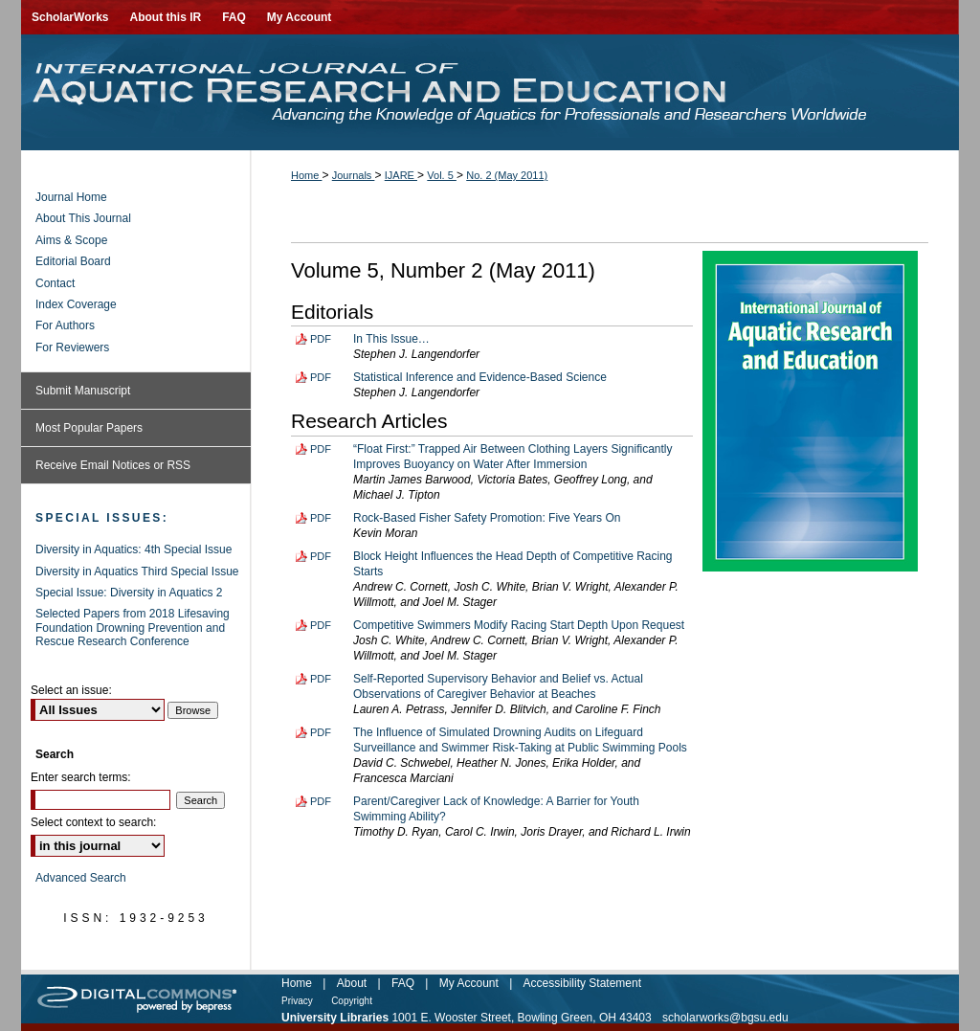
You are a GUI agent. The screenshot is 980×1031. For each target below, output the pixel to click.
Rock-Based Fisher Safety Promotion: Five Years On (486, 518)
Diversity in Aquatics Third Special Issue (137, 571)
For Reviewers (72, 347)
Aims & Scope (71, 240)
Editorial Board (73, 261)
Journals (353, 175)
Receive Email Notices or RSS (112, 465)
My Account (469, 983)
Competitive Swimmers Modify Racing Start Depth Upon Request (518, 625)
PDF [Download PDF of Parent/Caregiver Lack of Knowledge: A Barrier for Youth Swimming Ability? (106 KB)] (320, 801)
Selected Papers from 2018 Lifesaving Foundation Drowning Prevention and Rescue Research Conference (132, 627)
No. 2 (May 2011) (506, 175)
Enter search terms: (81, 777)
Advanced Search (80, 878)
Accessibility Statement (582, 983)
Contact (55, 283)
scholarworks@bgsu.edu (725, 1017)
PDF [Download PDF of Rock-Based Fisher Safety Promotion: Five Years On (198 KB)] (320, 518)
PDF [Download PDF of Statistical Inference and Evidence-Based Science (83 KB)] (320, 377)
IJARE (401, 175)
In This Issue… (391, 339)
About (352, 983)
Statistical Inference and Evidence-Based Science (480, 377)
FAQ (402, 983)
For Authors (65, 325)
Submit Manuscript (82, 390)
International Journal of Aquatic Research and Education (490, 92)
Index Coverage (76, 304)
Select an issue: (71, 690)
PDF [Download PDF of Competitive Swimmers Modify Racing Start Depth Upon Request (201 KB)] (320, 625)
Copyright (351, 1001)
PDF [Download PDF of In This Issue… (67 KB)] (320, 339)
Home (306, 175)
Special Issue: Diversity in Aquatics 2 (128, 592)
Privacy (297, 1001)
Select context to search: (93, 822)
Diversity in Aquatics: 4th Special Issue (133, 549)
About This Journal (83, 218)
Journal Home (71, 197)
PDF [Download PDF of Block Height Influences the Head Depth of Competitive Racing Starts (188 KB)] (320, 556)
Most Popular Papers (89, 428)
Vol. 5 (442, 175)
